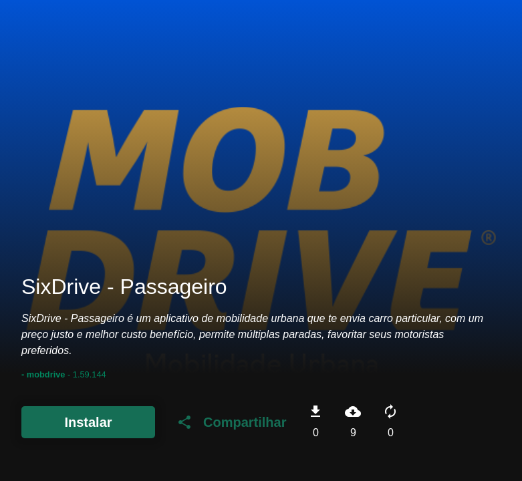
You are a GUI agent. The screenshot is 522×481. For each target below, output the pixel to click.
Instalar (88, 422)
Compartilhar (231, 422)
